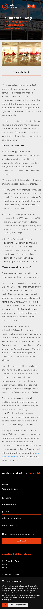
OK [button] (5, 605)
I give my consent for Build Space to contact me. (19, 534)
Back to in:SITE (21, 72)
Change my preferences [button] (18, 605)
